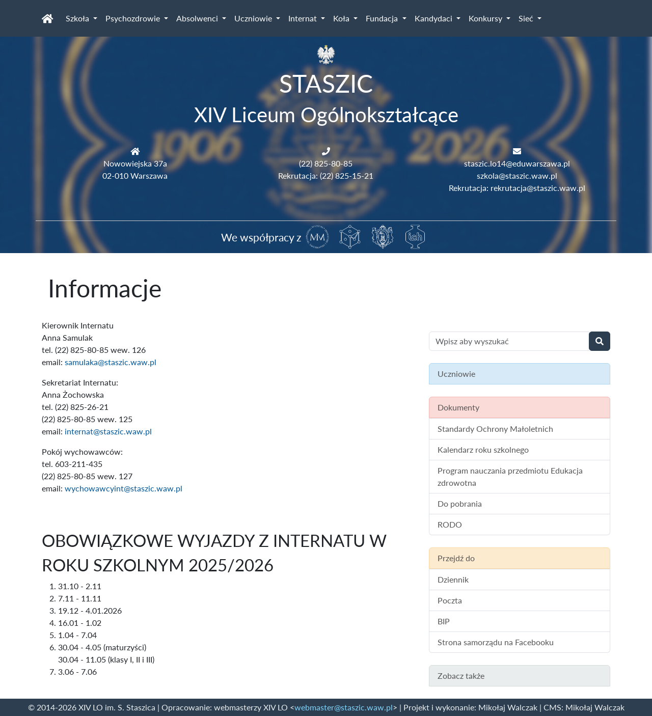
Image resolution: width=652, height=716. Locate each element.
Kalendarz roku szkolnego (483, 449)
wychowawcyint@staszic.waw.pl (123, 488)
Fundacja (383, 18)
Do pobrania (460, 503)
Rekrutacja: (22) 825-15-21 (325, 175)
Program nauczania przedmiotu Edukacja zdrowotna (510, 476)
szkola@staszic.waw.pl (517, 175)
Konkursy (486, 18)
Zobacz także (461, 675)
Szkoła (78, 18)
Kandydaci (434, 18)
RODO (450, 524)
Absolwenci (198, 18)
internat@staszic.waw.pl (108, 431)
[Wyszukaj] (599, 341)
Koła (342, 18)
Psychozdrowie (133, 18)
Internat (303, 18)
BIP (444, 621)
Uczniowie (254, 18)
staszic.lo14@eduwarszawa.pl (517, 163)
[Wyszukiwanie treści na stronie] (509, 341)
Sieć (527, 18)
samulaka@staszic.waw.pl (110, 362)
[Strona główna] (47, 18)
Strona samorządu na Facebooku (496, 642)
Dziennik (453, 579)
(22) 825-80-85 (325, 163)
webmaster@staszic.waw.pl (343, 707)
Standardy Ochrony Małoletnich (495, 428)
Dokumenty (458, 407)
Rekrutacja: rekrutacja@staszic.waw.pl (517, 187)
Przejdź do (456, 558)
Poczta (450, 600)
